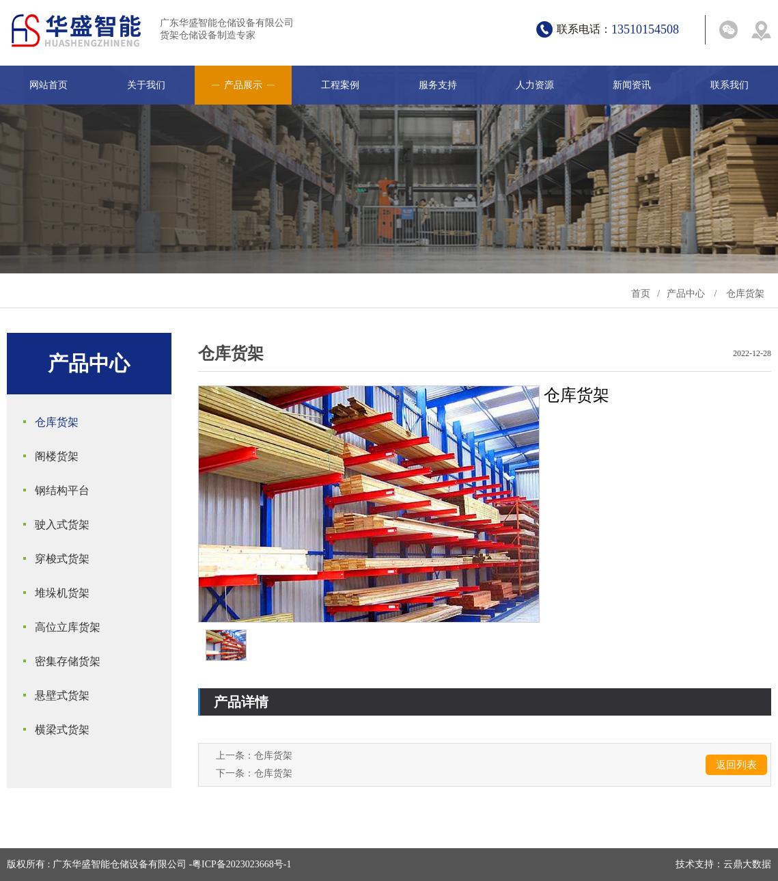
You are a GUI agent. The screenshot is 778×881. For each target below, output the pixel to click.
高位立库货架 (67, 627)
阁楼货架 (57, 456)
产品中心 (686, 293)
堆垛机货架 (62, 593)
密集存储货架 (67, 661)
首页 (640, 293)
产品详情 (241, 701)
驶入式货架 (62, 524)
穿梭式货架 (62, 559)
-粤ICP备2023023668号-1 (240, 864)
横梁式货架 (62, 729)
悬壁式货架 (62, 695)
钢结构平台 (62, 490)
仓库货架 (745, 293)
